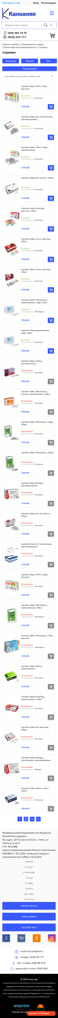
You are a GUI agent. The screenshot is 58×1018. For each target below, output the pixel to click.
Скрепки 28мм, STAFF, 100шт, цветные (35, 576)
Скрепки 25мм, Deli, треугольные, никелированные (37, 118)
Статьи (29, 877)
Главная (29, 861)
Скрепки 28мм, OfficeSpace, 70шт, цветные (37, 637)
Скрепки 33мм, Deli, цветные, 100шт (35, 728)
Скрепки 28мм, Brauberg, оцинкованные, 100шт (33, 698)
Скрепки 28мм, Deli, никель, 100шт (37, 177)
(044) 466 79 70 (38, 963)
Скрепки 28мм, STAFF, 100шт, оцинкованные (35, 148)
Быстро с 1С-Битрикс (39, 1013)
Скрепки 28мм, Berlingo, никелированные (32, 484)
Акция (29, 61)
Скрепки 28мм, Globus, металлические (32, 362)
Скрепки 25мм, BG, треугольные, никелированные (36, 545)
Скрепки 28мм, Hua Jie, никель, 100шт (36, 514)
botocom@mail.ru (34, 951)
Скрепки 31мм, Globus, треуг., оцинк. (35, 789)
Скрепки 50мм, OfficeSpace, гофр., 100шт (37, 423)
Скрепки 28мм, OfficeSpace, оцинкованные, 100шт (34, 606)
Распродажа (30, 68)
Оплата (29, 888)
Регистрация (48, 2)
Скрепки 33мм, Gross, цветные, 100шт (36, 240)
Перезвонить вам (11, 2)
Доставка (29, 893)
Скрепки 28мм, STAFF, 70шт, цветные (34, 87)
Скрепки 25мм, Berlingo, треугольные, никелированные (36, 759)
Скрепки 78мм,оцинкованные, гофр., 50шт (35, 331)
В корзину (51, 106)
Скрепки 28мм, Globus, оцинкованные (32, 667)
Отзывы (29, 883)
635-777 (17, 37)
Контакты (29, 899)
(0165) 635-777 (36, 957)
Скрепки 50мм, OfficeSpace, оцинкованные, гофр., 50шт (34, 301)
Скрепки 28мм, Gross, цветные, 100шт (36, 270)
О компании (29, 872)
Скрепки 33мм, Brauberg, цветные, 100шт (33, 209)
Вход (36, 2)
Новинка (11, 61)
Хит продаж (48, 61)
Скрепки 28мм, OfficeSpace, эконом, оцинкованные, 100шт (35, 392)
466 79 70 (17, 33)
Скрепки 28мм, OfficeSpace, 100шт (37, 452)
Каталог (29, 866)
